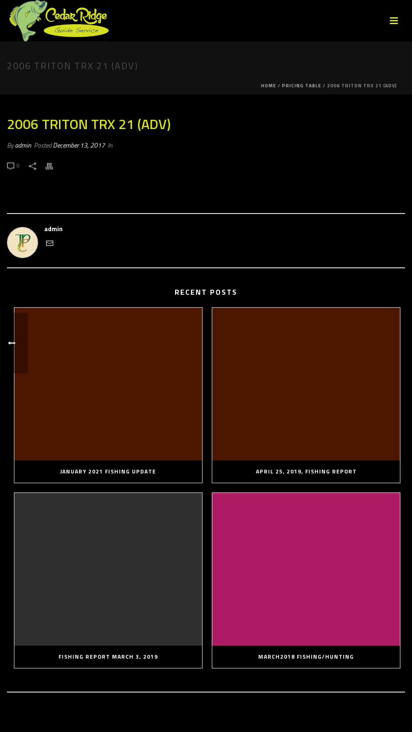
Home (268, 85)
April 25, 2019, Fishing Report (306, 471)
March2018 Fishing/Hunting (306, 656)
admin (23, 145)
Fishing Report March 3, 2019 (108, 656)
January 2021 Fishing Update (108, 471)
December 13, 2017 (79, 145)
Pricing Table (301, 85)
